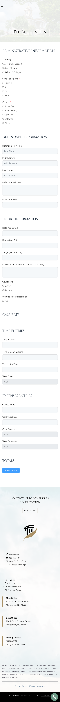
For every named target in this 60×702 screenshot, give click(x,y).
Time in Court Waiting (12, 352)
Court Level (7, 281)
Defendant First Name (13, 145)
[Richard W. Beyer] (3, 72)
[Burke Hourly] (3, 110)
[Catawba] (3, 119)
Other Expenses (9, 416)
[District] (3, 286)
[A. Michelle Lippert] (3, 64)
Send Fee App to (10, 78)
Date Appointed (10, 227)
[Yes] (3, 301)
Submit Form (11, 470)
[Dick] (3, 91)
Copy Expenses (9, 429)
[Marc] (3, 95)
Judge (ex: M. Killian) (12, 252)
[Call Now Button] (54, 697)
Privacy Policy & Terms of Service (30, 686)
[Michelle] (3, 83)
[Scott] (3, 87)
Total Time (7, 376)
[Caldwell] (3, 114)
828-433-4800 (46, 696)
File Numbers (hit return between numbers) (23, 264)
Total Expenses (9, 441)
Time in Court (8, 339)
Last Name (7, 170)
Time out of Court (10, 364)
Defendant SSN (9, 199)
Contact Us (30, 510)
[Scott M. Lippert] (3, 68)
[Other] (3, 123)
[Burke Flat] (3, 106)
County (5, 102)
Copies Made (8, 404)
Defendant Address (11, 182)
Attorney (6, 59)
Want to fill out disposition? (15, 296)
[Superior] (3, 290)
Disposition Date (10, 240)
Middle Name (8, 158)
